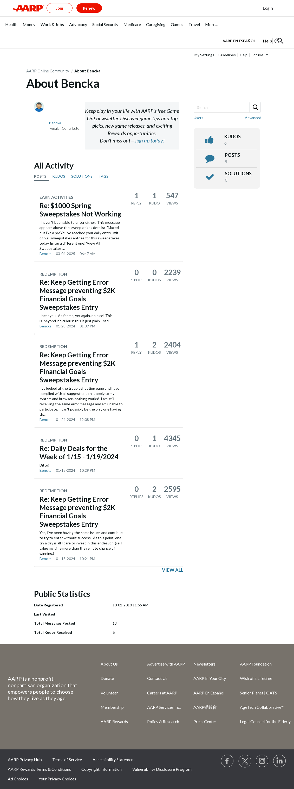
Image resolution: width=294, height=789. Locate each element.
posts (232, 155)
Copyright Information (101, 769)
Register (243, 8)
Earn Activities (56, 197)
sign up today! (149, 140)
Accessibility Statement (114, 759)
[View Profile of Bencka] (55, 123)
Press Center (204, 721)
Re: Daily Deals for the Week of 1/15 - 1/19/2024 (79, 452)
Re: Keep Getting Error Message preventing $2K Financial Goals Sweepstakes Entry (77, 294)
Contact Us (157, 678)
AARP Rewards (114, 721)
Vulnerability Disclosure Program (162, 769)
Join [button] (59, 8)
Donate (107, 678)
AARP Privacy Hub (25, 759)
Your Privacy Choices (57, 778)
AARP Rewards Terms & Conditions (39, 769)
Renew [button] (89, 8)
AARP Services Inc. (164, 707)
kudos (232, 136)
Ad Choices (18, 778)
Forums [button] (258, 55)
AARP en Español (239, 41)
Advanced (253, 117)
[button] (280, 41)
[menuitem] (11, 27)
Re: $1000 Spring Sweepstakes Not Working (80, 209)
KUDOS (58, 176)
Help (243, 55)
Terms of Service (67, 759)
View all (172, 570)
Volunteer (109, 692)
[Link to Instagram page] (262, 761)
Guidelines (227, 55)
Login (268, 8)
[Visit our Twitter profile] (244, 761)
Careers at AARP (162, 692)
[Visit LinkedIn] (279, 761)
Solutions (238, 173)
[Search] (227, 107)
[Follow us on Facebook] (227, 761)
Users (198, 117)
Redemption (53, 273)
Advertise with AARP (166, 663)
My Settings (204, 55)
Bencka (45, 253)
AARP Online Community (47, 71)
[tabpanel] (256, 40)
